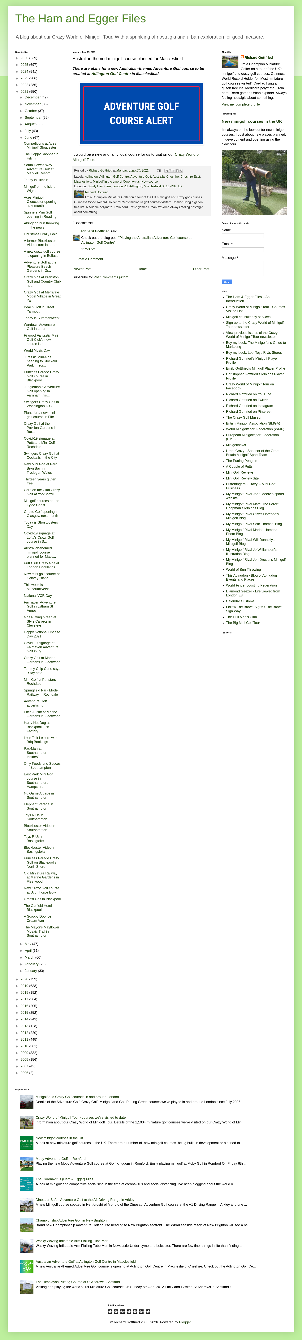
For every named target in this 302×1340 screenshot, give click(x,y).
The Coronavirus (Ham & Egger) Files (64, 1179)
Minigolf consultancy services (248, 317)
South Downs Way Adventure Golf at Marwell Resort (39, 169)
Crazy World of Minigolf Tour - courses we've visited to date (81, 1117)
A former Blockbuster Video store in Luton (40, 243)
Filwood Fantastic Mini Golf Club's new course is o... (41, 340)
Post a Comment (90, 259)
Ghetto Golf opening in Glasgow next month (41, 514)
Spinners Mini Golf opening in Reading (40, 214)
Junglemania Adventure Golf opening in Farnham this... (42, 391)
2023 (25, 78)
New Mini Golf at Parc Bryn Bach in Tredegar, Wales (40, 468)
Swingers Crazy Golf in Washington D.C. (41, 404)
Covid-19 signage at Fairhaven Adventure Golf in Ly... (41, 647)
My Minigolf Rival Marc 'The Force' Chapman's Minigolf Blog (252, 506)
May (28, 944)
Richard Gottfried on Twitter (247, 400)
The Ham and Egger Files (80, 18)
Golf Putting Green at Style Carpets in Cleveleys (40, 621)
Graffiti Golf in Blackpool (42, 899)
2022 (25, 85)
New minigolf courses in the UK (252, 121)
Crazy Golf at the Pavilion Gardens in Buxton (40, 428)
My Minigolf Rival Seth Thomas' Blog (254, 524)
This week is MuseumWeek (36, 587)
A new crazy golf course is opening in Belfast (42, 254)
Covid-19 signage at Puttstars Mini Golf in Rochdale (41, 443)
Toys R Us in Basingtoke (34, 839)
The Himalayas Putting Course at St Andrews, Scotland (78, 1282)
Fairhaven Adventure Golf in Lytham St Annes (40, 606)
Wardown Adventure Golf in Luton (39, 327)
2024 (25, 71)
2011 (25, 1039)
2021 (25, 91)
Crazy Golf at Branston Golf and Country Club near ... (42, 281)
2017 (25, 999)
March (30, 957)
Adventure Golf (140, 176)
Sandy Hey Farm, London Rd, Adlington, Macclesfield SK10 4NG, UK (135, 186)
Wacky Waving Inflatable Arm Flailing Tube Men (72, 1241)
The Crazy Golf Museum (244, 417)
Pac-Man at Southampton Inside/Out (35, 753)
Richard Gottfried (95, 231)
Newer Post (82, 269)
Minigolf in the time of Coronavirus (116, 181)
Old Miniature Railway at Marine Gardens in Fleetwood (41, 877)
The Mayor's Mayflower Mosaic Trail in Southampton (41, 931)
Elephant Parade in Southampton (38, 806)
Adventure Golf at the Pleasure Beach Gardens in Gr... (40, 266)
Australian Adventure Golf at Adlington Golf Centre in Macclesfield (86, 1261)
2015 (25, 1012)
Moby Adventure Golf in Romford (61, 1159)
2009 (25, 1053)
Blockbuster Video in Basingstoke (39, 850)
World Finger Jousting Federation (251, 585)
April (28, 950)
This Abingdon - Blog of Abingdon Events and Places (251, 578)
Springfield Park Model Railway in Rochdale (41, 692)
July (28, 131)
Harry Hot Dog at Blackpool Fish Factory (37, 727)
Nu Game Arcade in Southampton (39, 795)
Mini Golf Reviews (240, 472)
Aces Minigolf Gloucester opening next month (40, 202)
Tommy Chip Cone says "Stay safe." (42, 671)
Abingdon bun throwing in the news (41, 225)
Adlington (91, 176)
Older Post (201, 269)
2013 (25, 1026)
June (29, 137)
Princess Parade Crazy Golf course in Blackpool (41, 376)
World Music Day (37, 350)
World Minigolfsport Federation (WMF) (255, 429)
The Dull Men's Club (241, 617)
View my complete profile (241, 104)
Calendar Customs (240, 601)
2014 (25, 1019)
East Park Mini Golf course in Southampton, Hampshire (38, 780)
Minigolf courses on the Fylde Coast (41, 503)
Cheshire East (190, 176)
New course (149, 181)
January (31, 971)
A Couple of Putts (239, 466)
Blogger (185, 1322)
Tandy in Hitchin (36, 180)
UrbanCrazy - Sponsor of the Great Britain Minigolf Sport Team (252, 453)
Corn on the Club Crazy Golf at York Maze (42, 492)
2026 (25, 58)
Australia (159, 176)
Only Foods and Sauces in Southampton (42, 766)
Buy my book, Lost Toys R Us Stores (254, 353)
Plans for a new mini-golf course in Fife (40, 415)
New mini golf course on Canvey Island (42, 576)
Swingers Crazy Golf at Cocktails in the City (41, 456)
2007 (25, 1066)
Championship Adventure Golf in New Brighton (71, 1220)
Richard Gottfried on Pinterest (248, 411)
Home (142, 269)
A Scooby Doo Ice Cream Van (37, 919)
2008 (25, 1059)
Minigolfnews (236, 445)
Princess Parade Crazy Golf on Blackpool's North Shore (41, 862)
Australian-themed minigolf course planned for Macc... (40, 552)
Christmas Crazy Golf (40, 234)
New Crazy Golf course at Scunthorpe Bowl (41, 890)
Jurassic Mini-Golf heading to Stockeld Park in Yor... (40, 361)
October (31, 111)
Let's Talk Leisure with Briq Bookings (40, 740)
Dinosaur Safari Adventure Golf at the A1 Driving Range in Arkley (85, 1200)
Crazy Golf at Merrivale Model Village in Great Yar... (42, 296)
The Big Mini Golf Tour (243, 623)
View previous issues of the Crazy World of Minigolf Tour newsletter (252, 335)
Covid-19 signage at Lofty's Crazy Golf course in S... (39, 537)
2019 (25, 986)
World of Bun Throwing (243, 569)
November (33, 104)
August (30, 124)
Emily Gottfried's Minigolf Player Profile (255, 368)
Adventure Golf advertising (35, 703)
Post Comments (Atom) (111, 277)
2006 (25, 1073)
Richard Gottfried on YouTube (248, 394)
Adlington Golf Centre (111, 74)
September (33, 117)
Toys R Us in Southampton (35, 817)
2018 (25, 992)
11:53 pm (88, 249)
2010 (25, 1046)
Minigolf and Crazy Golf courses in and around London (77, 1097)
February (32, 964)
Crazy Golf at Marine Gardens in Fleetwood (42, 660)
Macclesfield (82, 181)
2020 (25, 979)
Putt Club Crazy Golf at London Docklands (41, 565)
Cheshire (172, 176)
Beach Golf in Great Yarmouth (39, 309)
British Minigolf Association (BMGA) (253, 423)
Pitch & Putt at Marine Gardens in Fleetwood (42, 714)
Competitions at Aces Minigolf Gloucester (40, 146)
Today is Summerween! (42, 318)
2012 (25, 1033)
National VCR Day (38, 596)
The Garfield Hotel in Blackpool (39, 908)
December (33, 97)
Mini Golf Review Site (242, 478)
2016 (25, 1006)
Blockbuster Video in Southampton (39, 828)
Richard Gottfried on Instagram (249, 406)
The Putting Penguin (241, 461)
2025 (25, 65)
